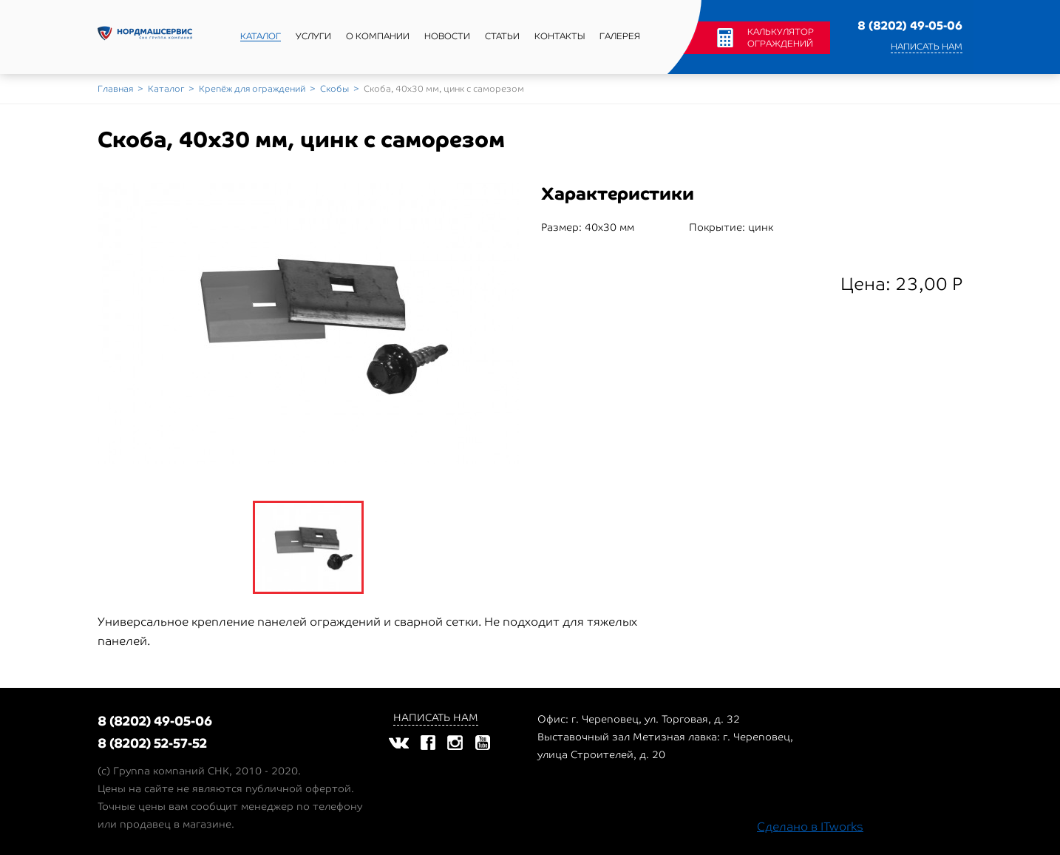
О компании (378, 36)
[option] (308, 323)
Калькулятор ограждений (780, 38)
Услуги (313, 36)
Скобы (334, 89)
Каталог (260, 36)
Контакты (559, 36)
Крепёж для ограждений (252, 89)
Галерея (619, 36)
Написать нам (926, 46)
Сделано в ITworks (810, 826)
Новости (447, 36)
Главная (115, 89)
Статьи (502, 36)
